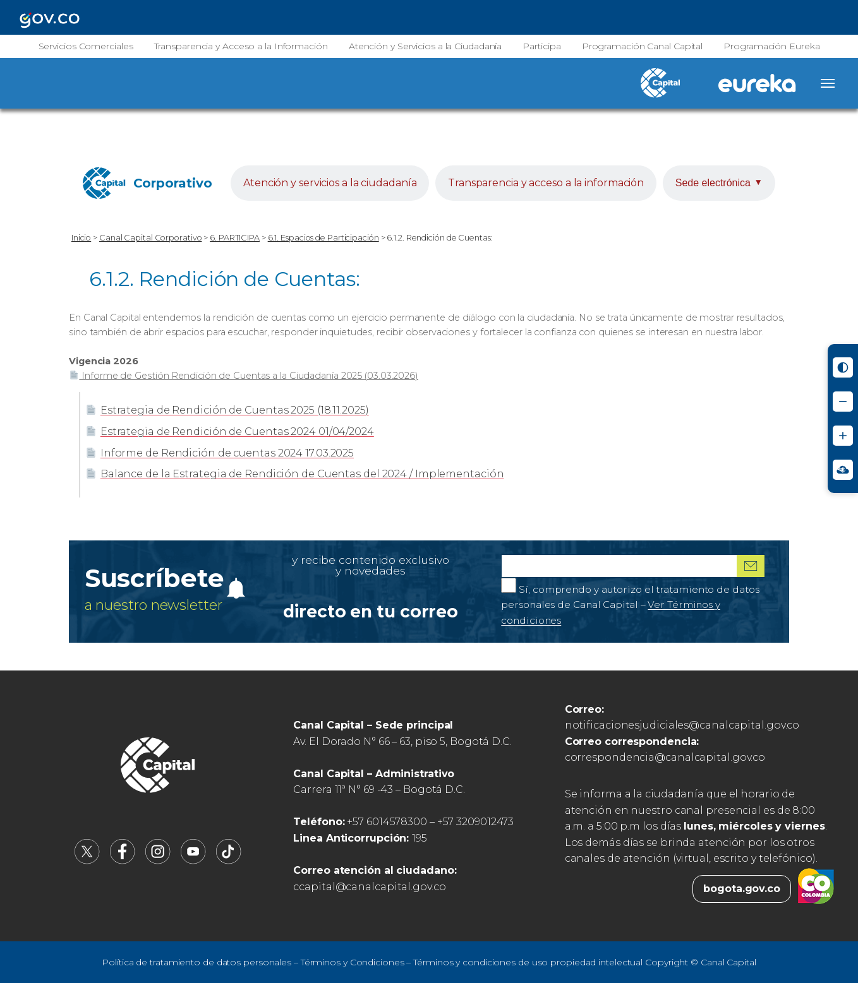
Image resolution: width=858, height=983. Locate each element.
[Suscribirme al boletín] (750, 566)
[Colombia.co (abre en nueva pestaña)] (816, 889)
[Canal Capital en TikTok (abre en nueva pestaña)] (228, 861)
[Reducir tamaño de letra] (843, 401)
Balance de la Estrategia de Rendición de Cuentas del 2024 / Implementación (294, 474)
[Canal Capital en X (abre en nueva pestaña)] (87, 861)
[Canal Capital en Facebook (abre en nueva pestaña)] (122, 861)
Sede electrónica (719, 182)
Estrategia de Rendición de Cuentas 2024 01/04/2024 (229, 432)
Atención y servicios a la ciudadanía (329, 183)
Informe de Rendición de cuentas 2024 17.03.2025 (219, 453)
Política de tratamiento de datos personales (196, 962)
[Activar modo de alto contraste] (843, 367)
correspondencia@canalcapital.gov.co (665, 757)
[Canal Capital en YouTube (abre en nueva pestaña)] (193, 861)
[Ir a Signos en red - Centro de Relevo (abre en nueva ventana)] (843, 470)
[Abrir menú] (828, 83)
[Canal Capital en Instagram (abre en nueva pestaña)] (158, 861)
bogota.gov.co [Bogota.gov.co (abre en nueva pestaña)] (741, 889)
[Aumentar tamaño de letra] (843, 435)
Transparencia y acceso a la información (546, 183)
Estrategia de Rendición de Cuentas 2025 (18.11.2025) (227, 410)
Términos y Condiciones (352, 962)
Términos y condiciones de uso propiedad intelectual (528, 962)
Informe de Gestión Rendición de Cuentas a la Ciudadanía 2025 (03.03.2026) (243, 375)
